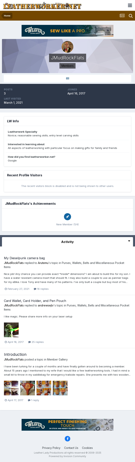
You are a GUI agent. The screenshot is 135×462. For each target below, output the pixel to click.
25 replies (36, 341)
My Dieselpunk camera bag (24, 258)
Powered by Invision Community (67, 456)
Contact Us (71, 447)
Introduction (15, 354)
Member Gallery (57, 359)
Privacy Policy (51, 447)
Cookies (87, 447)
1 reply (33, 400)
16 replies (41, 288)
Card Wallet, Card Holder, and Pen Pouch (35, 301)
